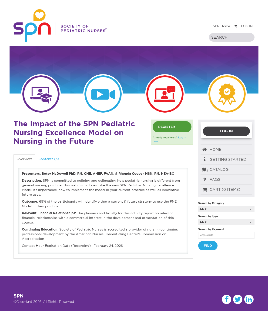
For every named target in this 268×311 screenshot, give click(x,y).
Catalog (215, 169)
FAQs (211, 179)
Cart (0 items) (221, 189)
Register (166, 127)
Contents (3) (48, 159)
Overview (24, 159)
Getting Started (224, 159)
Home (211, 149)
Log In (247, 26)
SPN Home (221, 26)
